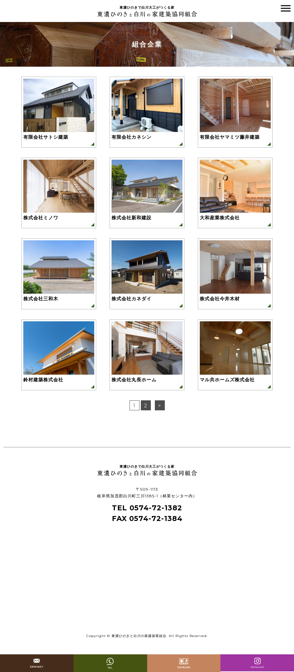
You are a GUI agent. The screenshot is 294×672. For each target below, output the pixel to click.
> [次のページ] (159, 406)
